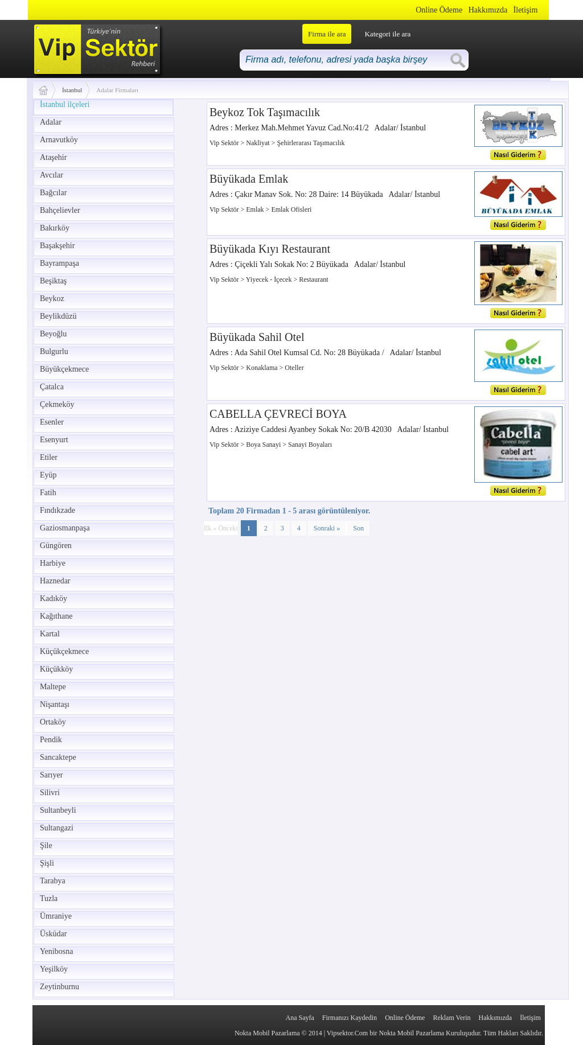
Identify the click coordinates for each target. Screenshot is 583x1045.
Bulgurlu (54, 351)
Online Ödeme (439, 10)
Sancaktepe (58, 757)
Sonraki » (327, 528)
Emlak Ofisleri (291, 209)
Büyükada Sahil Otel (257, 337)
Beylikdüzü (58, 316)
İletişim (526, 10)
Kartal (50, 634)
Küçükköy (56, 669)
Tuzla (49, 898)
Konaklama (262, 368)
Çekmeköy (57, 404)
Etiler (49, 457)
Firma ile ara (327, 34)
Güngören (56, 545)
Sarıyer (51, 775)
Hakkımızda (488, 10)
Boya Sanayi (264, 445)
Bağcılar (53, 192)
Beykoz (52, 298)
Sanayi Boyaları (310, 445)
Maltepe (53, 686)
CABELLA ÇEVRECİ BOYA (278, 414)
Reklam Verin (451, 1018)
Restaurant (313, 279)
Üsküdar (53, 933)
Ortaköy (53, 722)
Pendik (51, 739)
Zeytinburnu (59, 986)
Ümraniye (56, 916)
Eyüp (48, 475)
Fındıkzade (57, 510)
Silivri (50, 792)
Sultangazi (56, 828)
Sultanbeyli (58, 810)
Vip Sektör (225, 143)
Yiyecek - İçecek (270, 279)
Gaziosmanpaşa (65, 528)
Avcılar (51, 175)
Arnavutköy (59, 139)
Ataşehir (53, 157)
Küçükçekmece (64, 651)
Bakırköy (54, 228)
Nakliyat (258, 143)
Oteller (294, 368)
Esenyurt (54, 439)
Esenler (52, 422)
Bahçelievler (60, 210)
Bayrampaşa (59, 263)
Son (358, 528)
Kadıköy (53, 598)
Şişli (47, 863)
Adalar (50, 122)
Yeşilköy (54, 969)
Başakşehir (57, 245)
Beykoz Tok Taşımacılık (265, 112)
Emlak (255, 209)
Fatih (48, 492)
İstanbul (72, 90)
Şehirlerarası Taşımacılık (310, 143)
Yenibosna (56, 951)
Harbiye (52, 563)
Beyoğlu (53, 334)
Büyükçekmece (64, 369)
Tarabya (52, 881)
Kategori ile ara (387, 34)
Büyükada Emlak (249, 178)
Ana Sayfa (299, 1018)
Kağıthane (56, 616)
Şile (46, 845)
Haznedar (55, 581)
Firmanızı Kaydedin (349, 1018)
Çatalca (52, 386)
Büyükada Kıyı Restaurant (270, 248)
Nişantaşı (54, 704)
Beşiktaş (53, 281)
